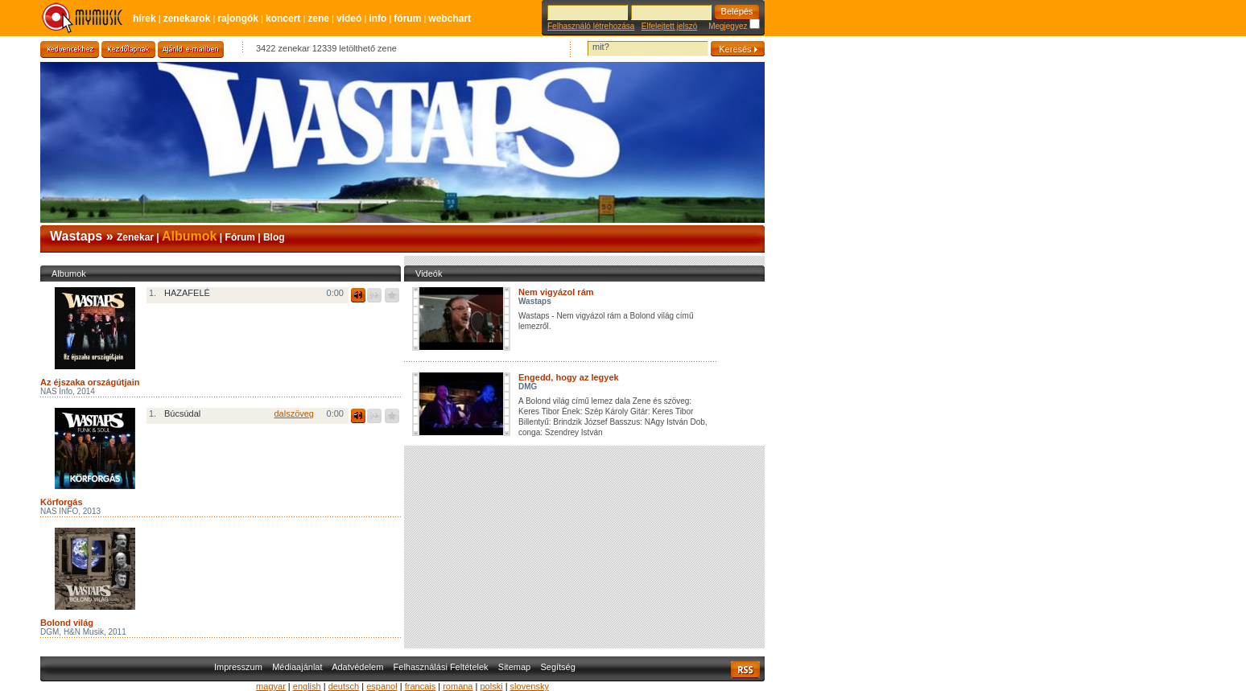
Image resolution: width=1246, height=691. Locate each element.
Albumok (189, 236)
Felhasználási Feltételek (441, 667)
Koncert (283, 18)
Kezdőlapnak (128, 49)
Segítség (557, 667)
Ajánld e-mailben (191, 49)
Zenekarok (187, 18)
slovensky (529, 686)
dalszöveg (294, 413)
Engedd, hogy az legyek (568, 377)
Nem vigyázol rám (556, 292)
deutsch (344, 686)
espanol (382, 686)
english (307, 686)
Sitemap (514, 667)
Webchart (449, 18)
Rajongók (237, 18)
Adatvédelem (357, 667)
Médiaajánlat (297, 667)
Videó (348, 18)
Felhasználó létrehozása (590, 26)
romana (457, 686)
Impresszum (238, 667)
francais (420, 686)
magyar (271, 686)
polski (491, 686)
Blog (274, 237)
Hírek (144, 18)
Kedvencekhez (69, 49)
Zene (318, 18)
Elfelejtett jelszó (669, 26)
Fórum (407, 18)
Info (377, 18)
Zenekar (135, 237)
